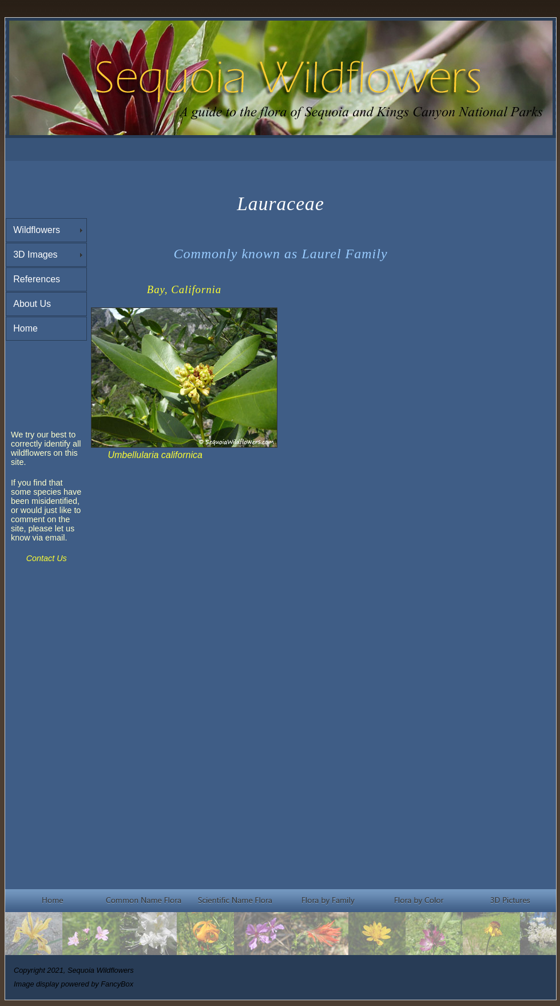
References (36, 279)
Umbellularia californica (155, 455)
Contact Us (46, 558)
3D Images (35, 254)
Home (25, 328)
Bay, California (184, 289)
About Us (32, 304)
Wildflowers (36, 230)
